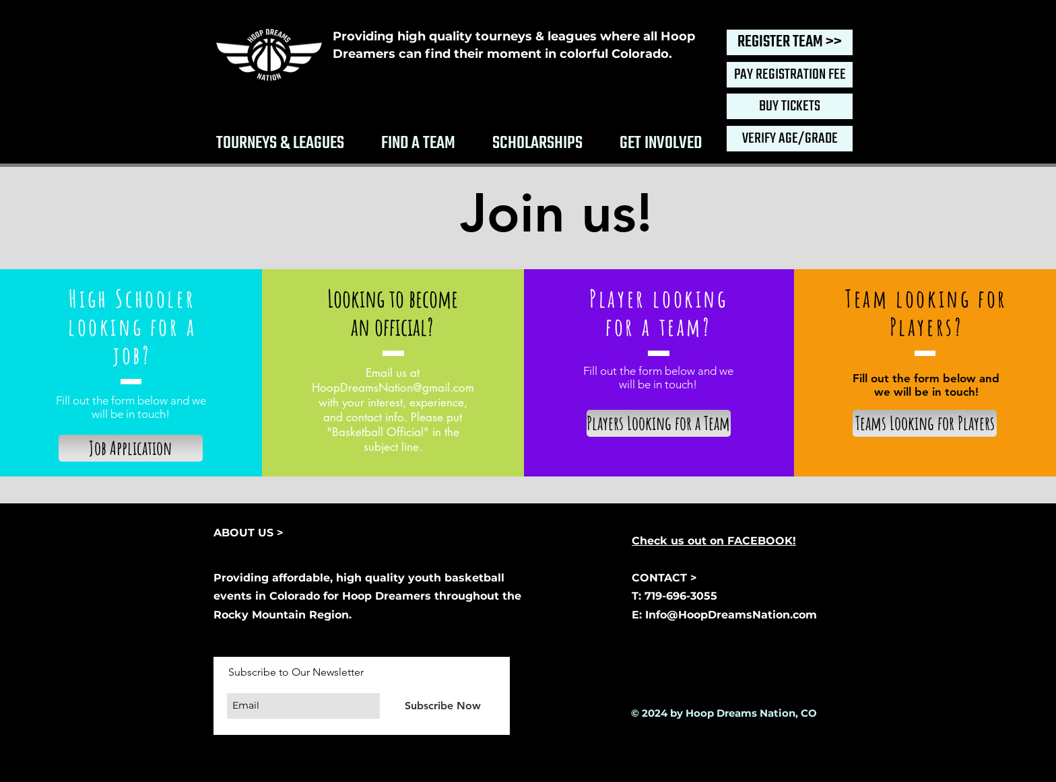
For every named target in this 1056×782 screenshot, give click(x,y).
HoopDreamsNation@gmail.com (393, 387)
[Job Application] (131, 448)
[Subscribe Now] (442, 705)
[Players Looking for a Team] (659, 423)
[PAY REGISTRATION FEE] (790, 74)
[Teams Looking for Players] (925, 423)
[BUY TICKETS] (790, 106)
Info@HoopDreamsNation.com (731, 614)
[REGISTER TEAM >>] (790, 42)
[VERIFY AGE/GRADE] (790, 138)
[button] (280, 141)
